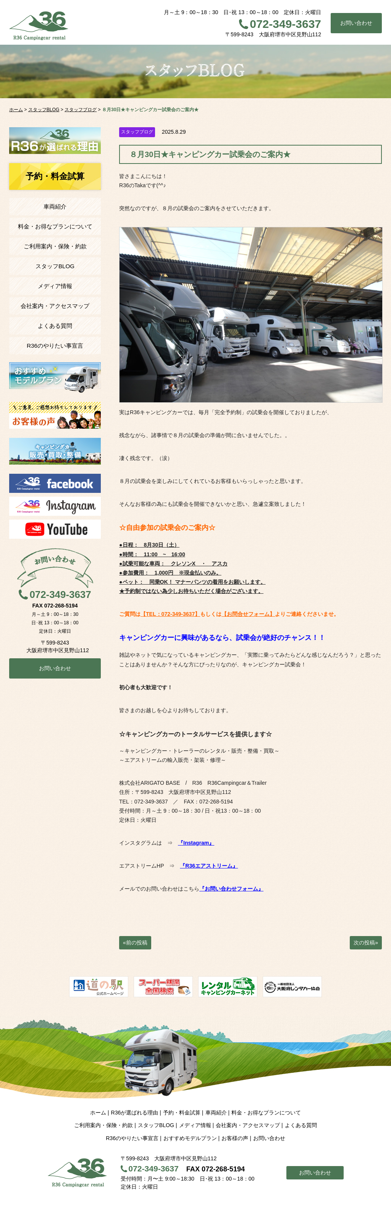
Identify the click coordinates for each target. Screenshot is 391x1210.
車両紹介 (55, 206)
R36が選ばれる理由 (134, 1113)
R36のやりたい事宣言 (55, 345)
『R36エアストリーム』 (209, 866)
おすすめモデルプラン (190, 1138)
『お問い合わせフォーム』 (231, 889)
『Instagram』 (196, 843)
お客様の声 (234, 1138)
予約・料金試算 (181, 1113)
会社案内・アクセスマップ (55, 306)
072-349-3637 (285, 24)
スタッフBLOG (55, 266)
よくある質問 (55, 325)
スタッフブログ (137, 131)
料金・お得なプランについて (55, 226)
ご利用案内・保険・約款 (55, 246)
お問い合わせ (356, 23)
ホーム (98, 1113)
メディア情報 (55, 286)
